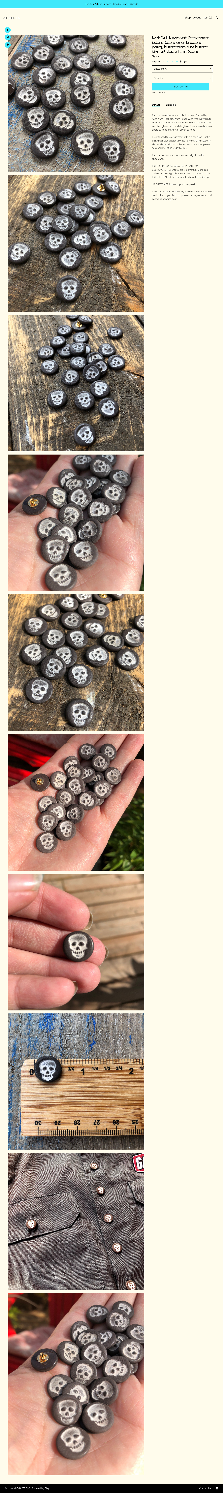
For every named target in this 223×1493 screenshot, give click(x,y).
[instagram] (217, 1488)
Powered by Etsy (40, 1488)
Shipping (171, 105)
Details (156, 105)
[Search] (217, 18)
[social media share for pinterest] (8, 45)
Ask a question (158, 93)
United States (172, 61)
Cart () (207, 17)
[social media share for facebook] (7, 30)
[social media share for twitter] (8, 37)
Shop (187, 17)
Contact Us (205, 1488)
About (197, 17)
